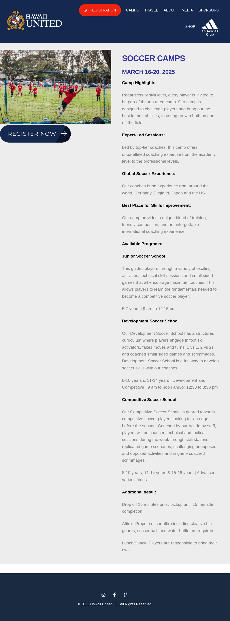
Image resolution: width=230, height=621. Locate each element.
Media (187, 10)
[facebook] (114, 593)
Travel (151, 10)
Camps (132, 10)
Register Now (39, 134)
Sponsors (209, 10)
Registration (100, 10)
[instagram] (103, 593)
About (170, 10)
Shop (190, 26)
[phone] (125, 593)
